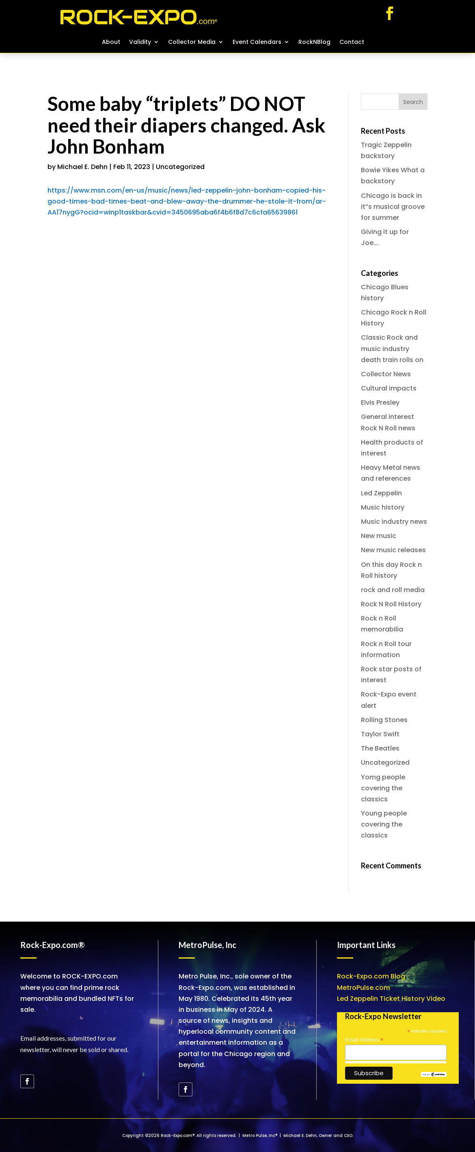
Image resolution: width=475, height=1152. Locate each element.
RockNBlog (314, 42)
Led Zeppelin (381, 493)
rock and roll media (393, 589)
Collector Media (192, 42)
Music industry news (394, 521)
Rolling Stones (384, 720)
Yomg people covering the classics (383, 788)
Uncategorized (180, 166)
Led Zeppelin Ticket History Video (391, 998)
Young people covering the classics (384, 824)
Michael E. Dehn (82, 166)
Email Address (364, 1040)
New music (378, 535)
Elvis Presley (380, 402)
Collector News (386, 374)
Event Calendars (257, 42)
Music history (382, 507)
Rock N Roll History (391, 604)
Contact (351, 42)
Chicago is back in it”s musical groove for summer (393, 206)
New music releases (393, 550)
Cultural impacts (389, 388)
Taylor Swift (380, 734)
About (111, 42)
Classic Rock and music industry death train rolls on (392, 348)
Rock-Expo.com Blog (371, 976)
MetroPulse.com (363, 987)
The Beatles (380, 748)
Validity (140, 42)
